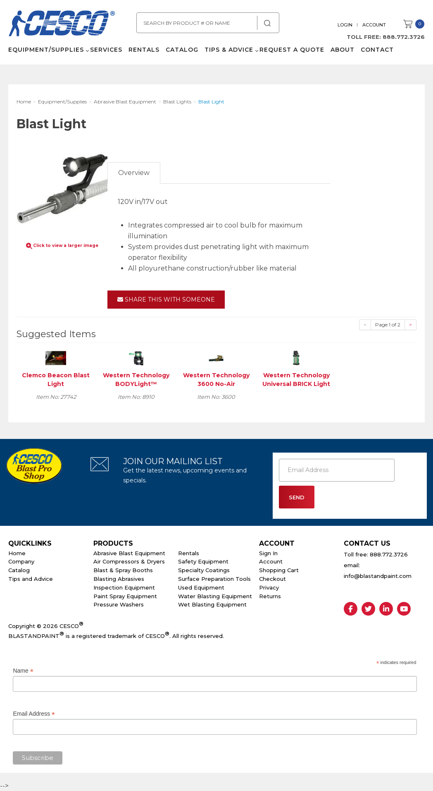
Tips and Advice (30, 578)
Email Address (34, 714)
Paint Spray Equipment (125, 596)
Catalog (182, 49)
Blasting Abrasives (118, 578)
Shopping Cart (279, 570)
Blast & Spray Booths (123, 570)
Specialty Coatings (204, 570)
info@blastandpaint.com (378, 576)
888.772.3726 (404, 37)
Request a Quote (291, 49)
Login (345, 25)
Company (21, 561)
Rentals (143, 49)
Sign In (268, 553)
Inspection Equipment (124, 587)
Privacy (269, 587)
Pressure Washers (118, 604)
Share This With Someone (166, 299)
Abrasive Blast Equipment (129, 553)
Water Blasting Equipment (215, 596)
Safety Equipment (203, 561)
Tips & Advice (229, 49)
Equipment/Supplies (46, 49)
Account (374, 25)
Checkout (272, 578)
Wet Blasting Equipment (212, 604)
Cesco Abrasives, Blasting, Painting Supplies (62, 24)
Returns (270, 596)
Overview (134, 173)
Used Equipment (201, 587)
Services (106, 49)
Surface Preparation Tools (214, 578)
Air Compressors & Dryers (129, 561)
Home (17, 553)
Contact (377, 49)
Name (23, 671)
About (342, 49)
